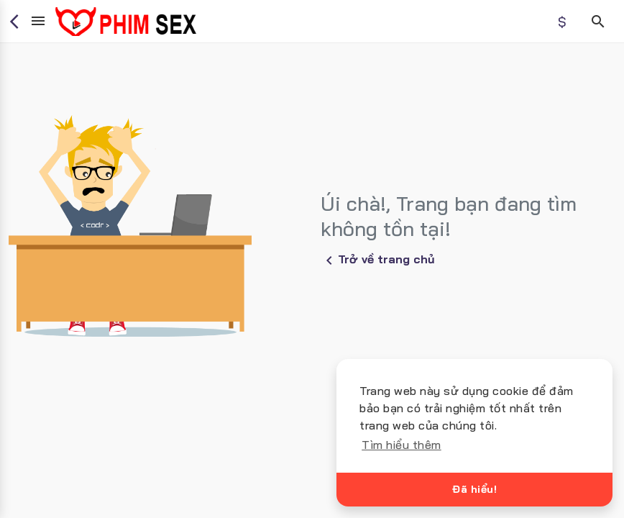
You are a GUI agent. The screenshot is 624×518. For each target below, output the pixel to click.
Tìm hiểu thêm (401, 444)
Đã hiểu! (474, 489)
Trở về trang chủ (378, 260)
